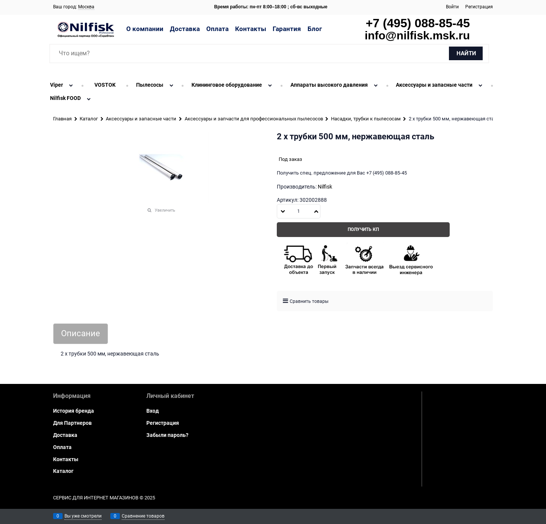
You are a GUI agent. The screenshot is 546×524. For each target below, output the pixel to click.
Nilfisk (325, 187)
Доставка (185, 29)
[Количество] (298, 211)
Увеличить (165, 210)
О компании (144, 29)
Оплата (217, 29)
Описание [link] (80, 333)
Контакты (250, 29)
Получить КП (363, 229)
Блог (315, 29)
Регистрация (479, 6)
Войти (452, 6)
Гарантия (287, 29)
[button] (316, 211)
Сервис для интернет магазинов (95, 498)
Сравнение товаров (143, 516)
